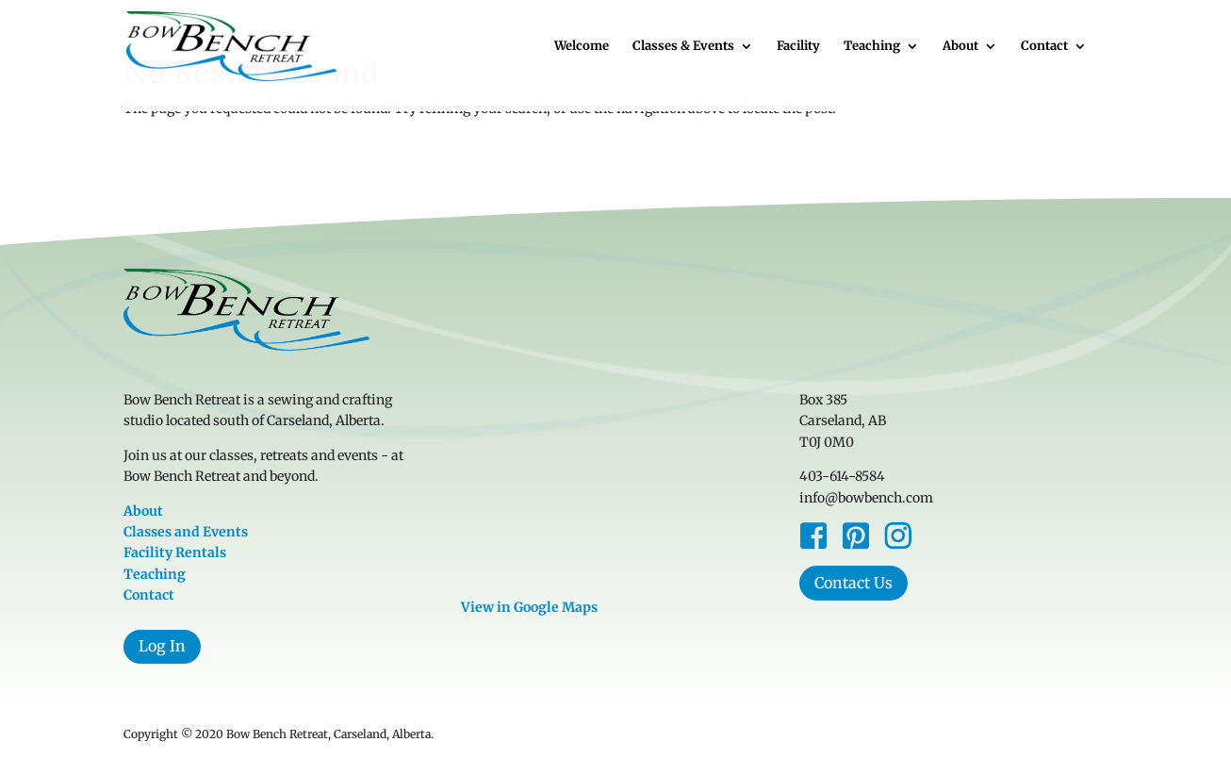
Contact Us (853, 582)
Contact (1044, 47)
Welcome (581, 47)
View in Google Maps (529, 607)
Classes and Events (185, 531)
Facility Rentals (174, 552)
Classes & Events (683, 47)
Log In (162, 645)
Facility (798, 47)
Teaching (872, 47)
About (960, 47)
